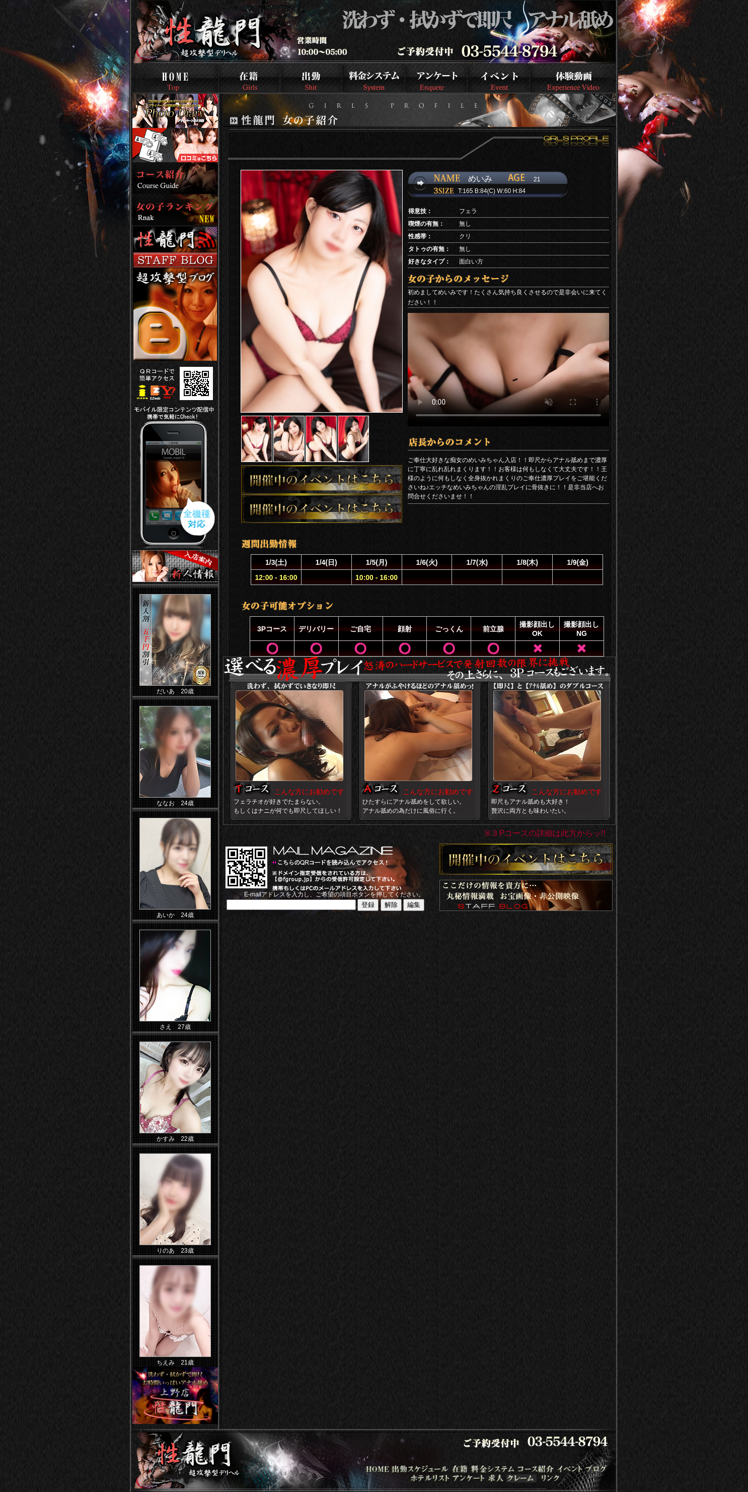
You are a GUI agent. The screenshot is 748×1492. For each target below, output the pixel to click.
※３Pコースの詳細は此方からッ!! (545, 833)
